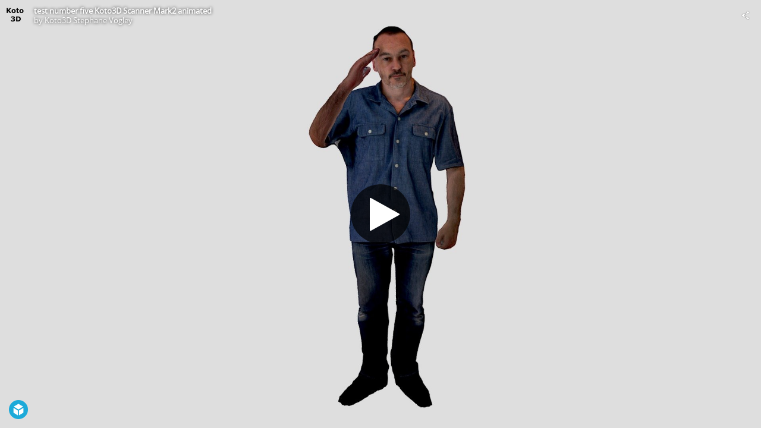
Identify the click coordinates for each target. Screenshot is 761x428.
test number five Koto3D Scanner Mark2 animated (123, 10)
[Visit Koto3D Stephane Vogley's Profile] (15, 15)
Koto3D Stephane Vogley (89, 20)
